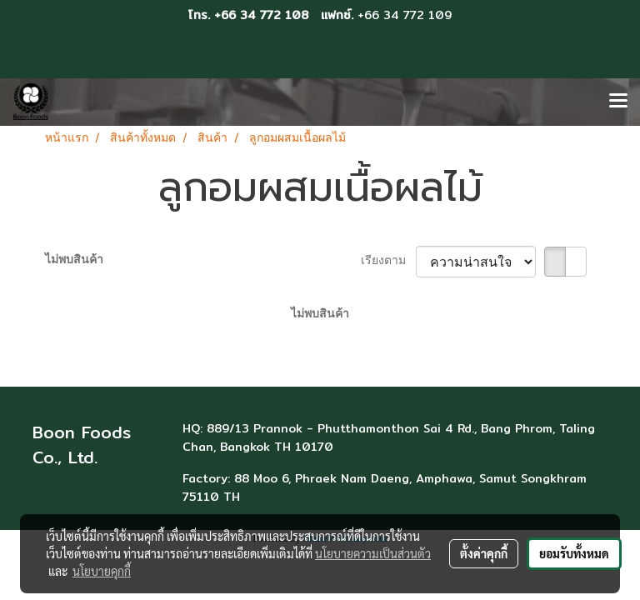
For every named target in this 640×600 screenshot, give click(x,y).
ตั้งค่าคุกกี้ (484, 553)
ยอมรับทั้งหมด (574, 553)
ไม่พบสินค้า (74, 260)
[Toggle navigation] (618, 101)
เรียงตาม (388, 261)
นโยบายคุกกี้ (101, 570)
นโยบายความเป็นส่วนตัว (373, 553)
